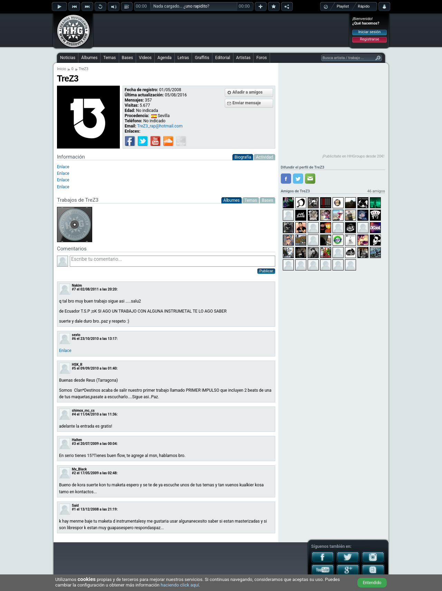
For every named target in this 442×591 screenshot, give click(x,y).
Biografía (242, 157)
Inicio (61, 69)
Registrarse (369, 39)
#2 (74, 473)
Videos (145, 57)
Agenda (164, 57)
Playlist (343, 6)
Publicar (266, 271)
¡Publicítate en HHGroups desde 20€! (353, 156)
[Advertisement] (221, 30)
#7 (74, 289)
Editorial (222, 57)
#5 (74, 368)
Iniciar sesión (369, 32)
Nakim (77, 285)
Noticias (67, 57)
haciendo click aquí (180, 585)
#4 (74, 414)
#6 (74, 339)
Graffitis (202, 57)
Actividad (264, 157)
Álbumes (89, 57)
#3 (74, 444)
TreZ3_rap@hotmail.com (159, 126)
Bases (127, 57)
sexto (76, 335)
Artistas (243, 57)
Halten (77, 440)
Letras (183, 57)
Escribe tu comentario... (172, 261)
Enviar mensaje (246, 103)
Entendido (372, 582)
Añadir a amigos (247, 92)
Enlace (63, 166)
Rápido (363, 6)
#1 (74, 509)
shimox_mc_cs (83, 410)
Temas (109, 57)
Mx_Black (79, 469)
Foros (261, 57)
